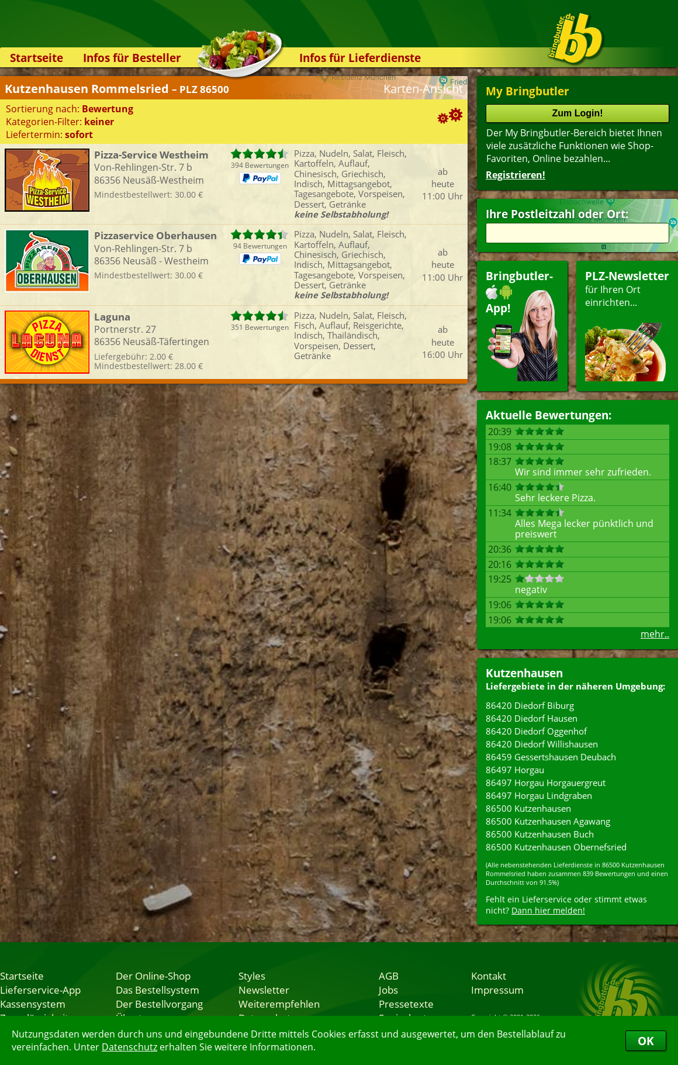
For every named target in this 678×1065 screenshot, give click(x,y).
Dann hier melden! (548, 910)
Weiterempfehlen (279, 1004)
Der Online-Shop (153, 976)
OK (646, 1040)
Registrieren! (515, 174)
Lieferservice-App (40, 990)
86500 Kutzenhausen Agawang (548, 821)
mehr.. (655, 634)
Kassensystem (32, 1004)
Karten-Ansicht (423, 88)
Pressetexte (406, 1004)
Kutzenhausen (524, 673)
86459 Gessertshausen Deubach (551, 757)
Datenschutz (129, 1046)
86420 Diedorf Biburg (530, 705)
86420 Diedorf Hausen (531, 718)
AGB (389, 976)
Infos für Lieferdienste (360, 57)
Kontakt (488, 976)
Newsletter (263, 990)
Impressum (497, 990)
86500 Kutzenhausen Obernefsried (556, 847)
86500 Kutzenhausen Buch (540, 834)
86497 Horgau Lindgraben (539, 795)
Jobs (388, 990)
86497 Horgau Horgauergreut (546, 782)
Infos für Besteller (132, 57)
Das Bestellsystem (157, 990)
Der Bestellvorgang (159, 1004)
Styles (251, 976)
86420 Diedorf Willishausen (542, 744)
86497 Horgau (515, 770)
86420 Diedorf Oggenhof (536, 731)
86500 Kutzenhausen (528, 808)
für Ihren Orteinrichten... (627, 324)
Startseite (36, 57)
